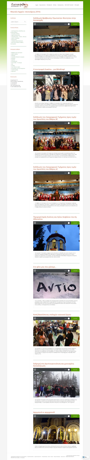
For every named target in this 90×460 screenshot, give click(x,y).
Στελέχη (41, 318)
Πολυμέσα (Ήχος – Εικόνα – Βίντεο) (18, 36)
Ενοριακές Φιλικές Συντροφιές (17, 57)
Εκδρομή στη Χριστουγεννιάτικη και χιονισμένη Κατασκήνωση (53, 364)
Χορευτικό (42, 123)
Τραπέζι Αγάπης (14, 69)
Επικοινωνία (14, 39)
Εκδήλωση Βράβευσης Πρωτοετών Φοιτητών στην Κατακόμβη (54, 19)
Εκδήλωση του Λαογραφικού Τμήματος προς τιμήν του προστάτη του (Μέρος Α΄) (54, 168)
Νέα (50, 24)
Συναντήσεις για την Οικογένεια (18, 68)
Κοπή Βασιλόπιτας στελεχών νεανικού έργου (52, 314)
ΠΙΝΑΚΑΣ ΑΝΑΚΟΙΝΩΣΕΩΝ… (17, 41)
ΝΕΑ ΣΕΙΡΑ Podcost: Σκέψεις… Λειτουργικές (18, 457)
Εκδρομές (13, 55)
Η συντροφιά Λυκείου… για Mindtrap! (49, 69)
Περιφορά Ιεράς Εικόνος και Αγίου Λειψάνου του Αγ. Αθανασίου (55, 218)
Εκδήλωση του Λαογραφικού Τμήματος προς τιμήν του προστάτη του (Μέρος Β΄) (54, 118)
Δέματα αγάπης (14, 54)
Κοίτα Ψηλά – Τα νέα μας (16, 62)
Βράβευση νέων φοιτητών (43, 24)
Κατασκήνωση (14, 61)
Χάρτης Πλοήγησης (15, 38)
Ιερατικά (13, 59)
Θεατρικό (13, 58)
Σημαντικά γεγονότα (15, 35)
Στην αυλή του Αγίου (15, 67)
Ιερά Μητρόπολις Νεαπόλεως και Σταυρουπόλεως (19, 456)
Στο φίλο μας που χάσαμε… (44, 267)
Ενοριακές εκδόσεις (15, 33)
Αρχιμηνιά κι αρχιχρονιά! (44, 412)
